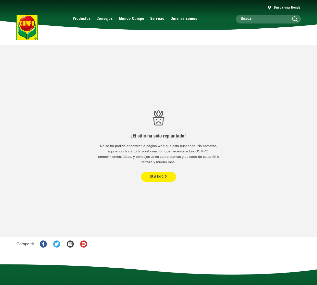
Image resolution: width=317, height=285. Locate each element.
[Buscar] (268, 19)
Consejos (105, 19)
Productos (82, 19)
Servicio (157, 19)
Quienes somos (184, 19)
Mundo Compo (131, 19)
